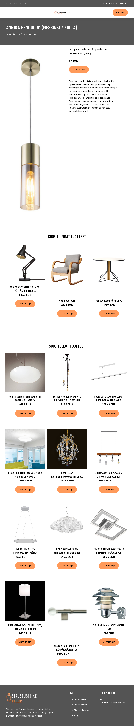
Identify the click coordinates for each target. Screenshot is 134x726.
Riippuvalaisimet (29, 34)
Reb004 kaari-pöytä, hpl (109, 300)
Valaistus (13, 34)
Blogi (76, 715)
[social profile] (25, 3)
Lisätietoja (79, 69)
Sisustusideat (80, 704)
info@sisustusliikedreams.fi (114, 3)
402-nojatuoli (67, 300)
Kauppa (120, 12)
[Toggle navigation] (9, 12)
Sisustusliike (80, 699)
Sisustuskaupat (81, 710)
